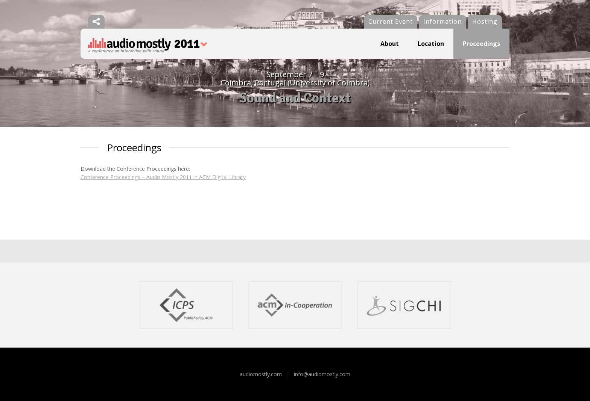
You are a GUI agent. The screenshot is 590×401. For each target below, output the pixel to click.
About (389, 43)
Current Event (390, 21)
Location (431, 43)
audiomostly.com (261, 374)
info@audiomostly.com (322, 374)
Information (442, 21)
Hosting (484, 21)
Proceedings (481, 43)
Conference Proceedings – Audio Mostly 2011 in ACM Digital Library (163, 177)
